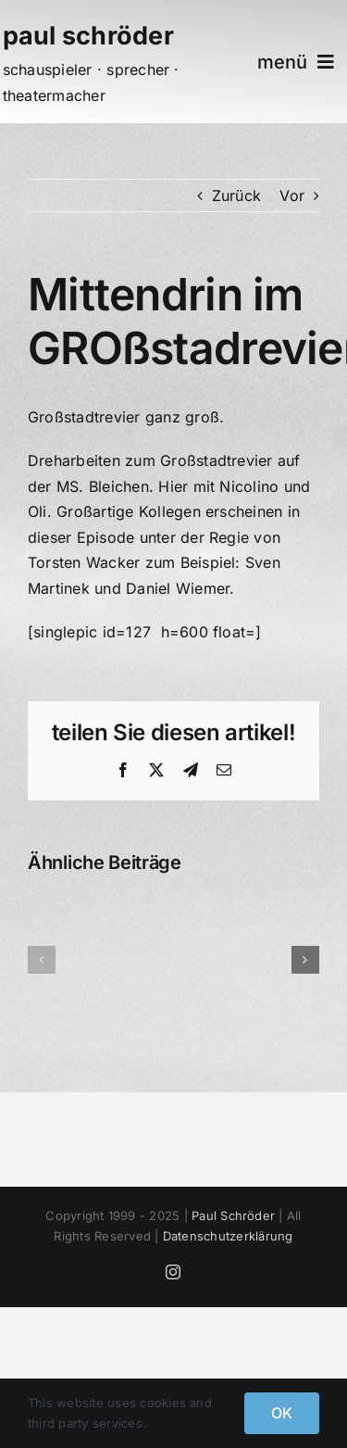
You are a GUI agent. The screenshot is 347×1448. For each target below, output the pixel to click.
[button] (42, 960)
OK (281, 1413)
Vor (291, 195)
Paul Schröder (233, 1215)
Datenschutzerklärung (228, 1235)
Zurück (236, 195)
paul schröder (88, 35)
